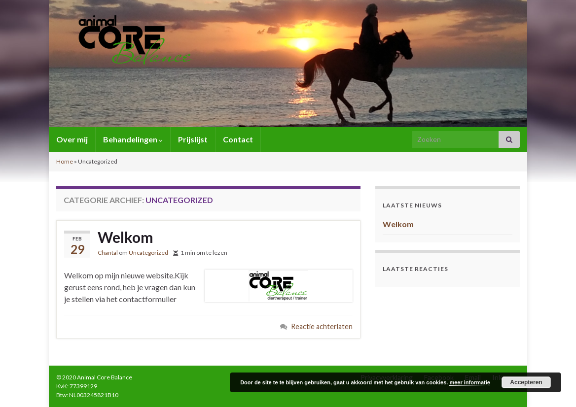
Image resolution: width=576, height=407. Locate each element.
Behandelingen (133, 139)
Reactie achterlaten (322, 326)
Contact (238, 139)
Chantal (108, 252)
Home (64, 161)
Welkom (125, 237)
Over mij (72, 139)
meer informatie (469, 382)
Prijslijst (193, 139)
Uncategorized (148, 252)
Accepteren (526, 382)
